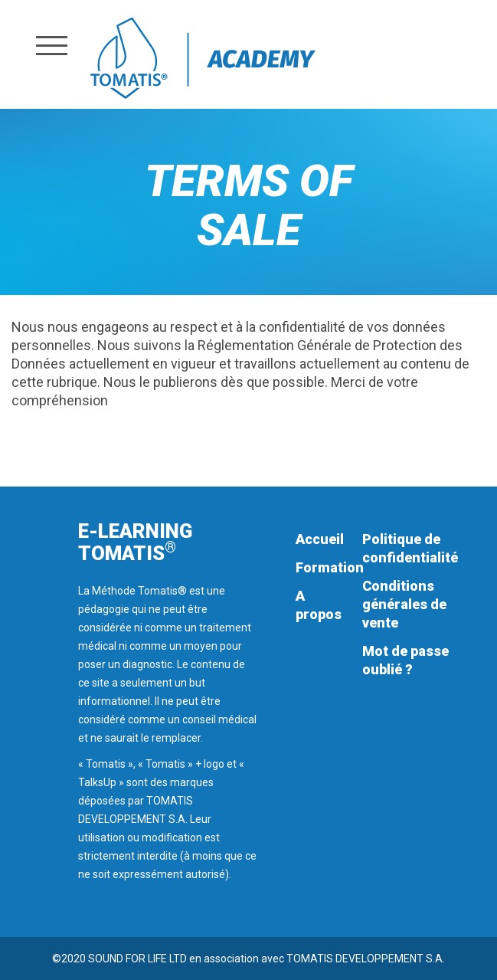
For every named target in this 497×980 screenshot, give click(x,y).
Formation (330, 567)
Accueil (320, 539)
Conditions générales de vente (404, 604)
